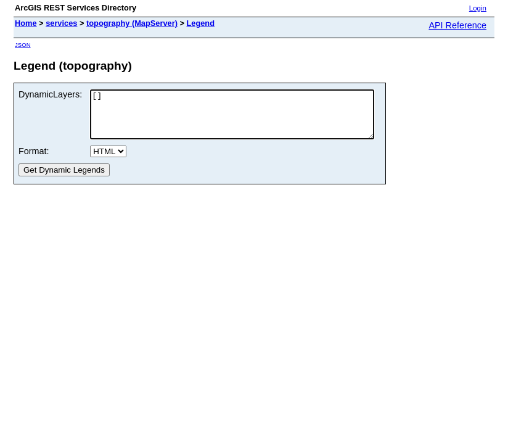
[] (249, 119)
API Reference (457, 25)
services (61, 23)
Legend (201, 23)
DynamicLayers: (50, 94)
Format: (33, 160)
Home (26, 23)
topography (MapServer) (132, 23)
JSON (23, 44)
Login (477, 8)
